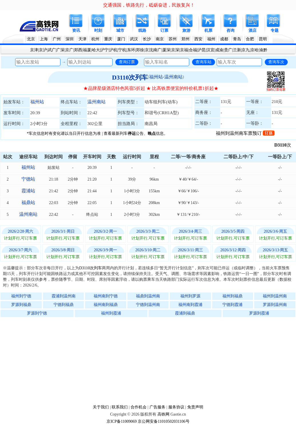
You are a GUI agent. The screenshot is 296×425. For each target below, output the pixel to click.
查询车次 (276, 62)
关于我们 (101, 407)
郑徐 (140, 50)
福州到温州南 (275, 296)
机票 (208, 30)
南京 (160, 39)
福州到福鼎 (232, 296)
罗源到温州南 (275, 305)
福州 (211, 39)
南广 (157, 50)
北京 (31, 39)
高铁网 (163, 414)
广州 (57, 39)
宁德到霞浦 (232, 305)
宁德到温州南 (148, 305)
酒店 (252, 30)
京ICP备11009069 (121, 421)
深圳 (70, 39)
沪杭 (113, 50)
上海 (44, 39)
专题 (275, 30)
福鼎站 (28, 202)
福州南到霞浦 (190, 305)
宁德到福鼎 (64, 305)
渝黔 (263, 50)
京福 (184, 50)
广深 (60, 50)
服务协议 (176, 407)
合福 (193, 50)
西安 (198, 39)
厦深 (166, 50)
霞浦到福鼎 (185, 313)
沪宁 (104, 50)
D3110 (283, 145)
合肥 (250, 39)
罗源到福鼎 (21, 305)
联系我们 (120, 407)
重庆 (108, 39)
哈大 (96, 50)
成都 (224, 39)
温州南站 (96, 101)
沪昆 (202, 50)
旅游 (186, 30)
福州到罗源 (190, 296)
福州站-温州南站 (166, 76)
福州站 (37, 101)
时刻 (98, 30)
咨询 (230, 30)
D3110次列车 (130, 77)
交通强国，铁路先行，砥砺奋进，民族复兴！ (149, 5)
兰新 (237, 50)
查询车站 (204, 62)
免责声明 (195, 407)
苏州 (173, 39)
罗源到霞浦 (259, 313)
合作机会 (139, 407)
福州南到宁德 (106, 296)
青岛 (237, 39)
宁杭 (122, 50)
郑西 (78, 50)
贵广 (228, 50)
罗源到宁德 (37, 313)
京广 (69, 50)
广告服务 (157, 407)
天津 (82, 39)
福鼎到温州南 (148, 296)
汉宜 (210, 50)
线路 (142, 30)
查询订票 (127, 62)
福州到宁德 (21, 296)
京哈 (254, 50)
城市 (120, 30)
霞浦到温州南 (64, 296)
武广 (52, 50)
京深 (175, 50)
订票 (164, 30)
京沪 (43, 50)
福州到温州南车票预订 (245, 133)
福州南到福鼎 (106, 305)
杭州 (95, 39)
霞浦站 (28, 190)
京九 (246, 50)
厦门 (121, 39)
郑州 (185, 39)
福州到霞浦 (111, 313)
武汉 (134, 39)
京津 (34, 50)
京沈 (149, 50)
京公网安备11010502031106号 (164, 421)
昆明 (263, 39)
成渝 (219, 50)
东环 (131, 50)
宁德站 (28, 179)
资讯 (76, 30)
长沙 (147, 39)
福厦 (87, 50)
